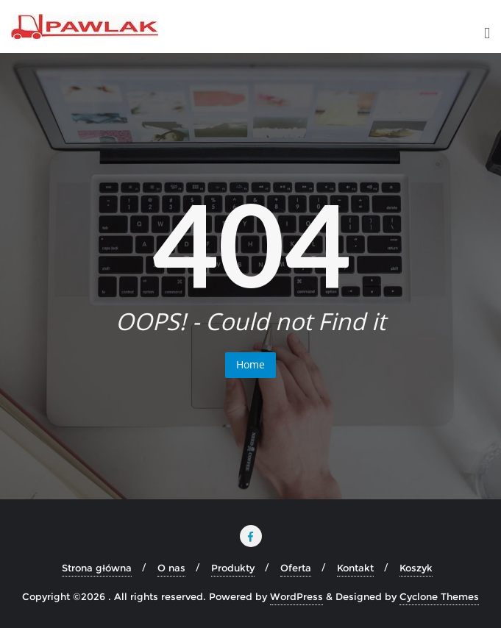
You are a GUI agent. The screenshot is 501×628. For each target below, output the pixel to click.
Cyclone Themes (439, 596)
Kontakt (355, 568)
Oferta (295, 568)
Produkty (233, 568)
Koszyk (416, 568)
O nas (171, 568)
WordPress (296, 596)
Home (250, 364)
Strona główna (97, 568)
